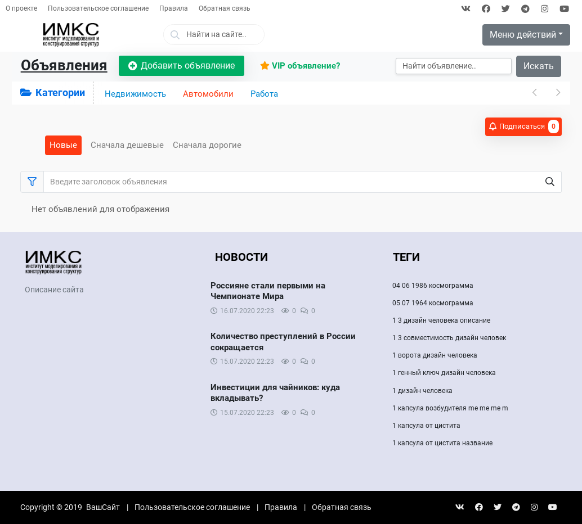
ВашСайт (103, 507)
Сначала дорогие (207, 145)
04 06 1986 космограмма (432, 286)
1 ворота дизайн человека (434, 355)
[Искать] (454, 66)
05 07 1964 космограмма (432, 303)
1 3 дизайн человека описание (441, 320)
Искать (538, 66)
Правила (173, 8)
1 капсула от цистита (426, 426)
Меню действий (523, 34)
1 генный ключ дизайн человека (444, 373)
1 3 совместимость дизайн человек (449, 338)
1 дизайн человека (422, 391)
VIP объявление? (300, 65)
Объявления (64, 65)
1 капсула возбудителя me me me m (450, 408)
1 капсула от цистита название (442, 443)
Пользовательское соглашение (98, 8)
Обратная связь (224, 8)
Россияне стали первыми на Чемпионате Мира (268, 291)
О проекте (21, 8)
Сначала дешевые (127, 145)
